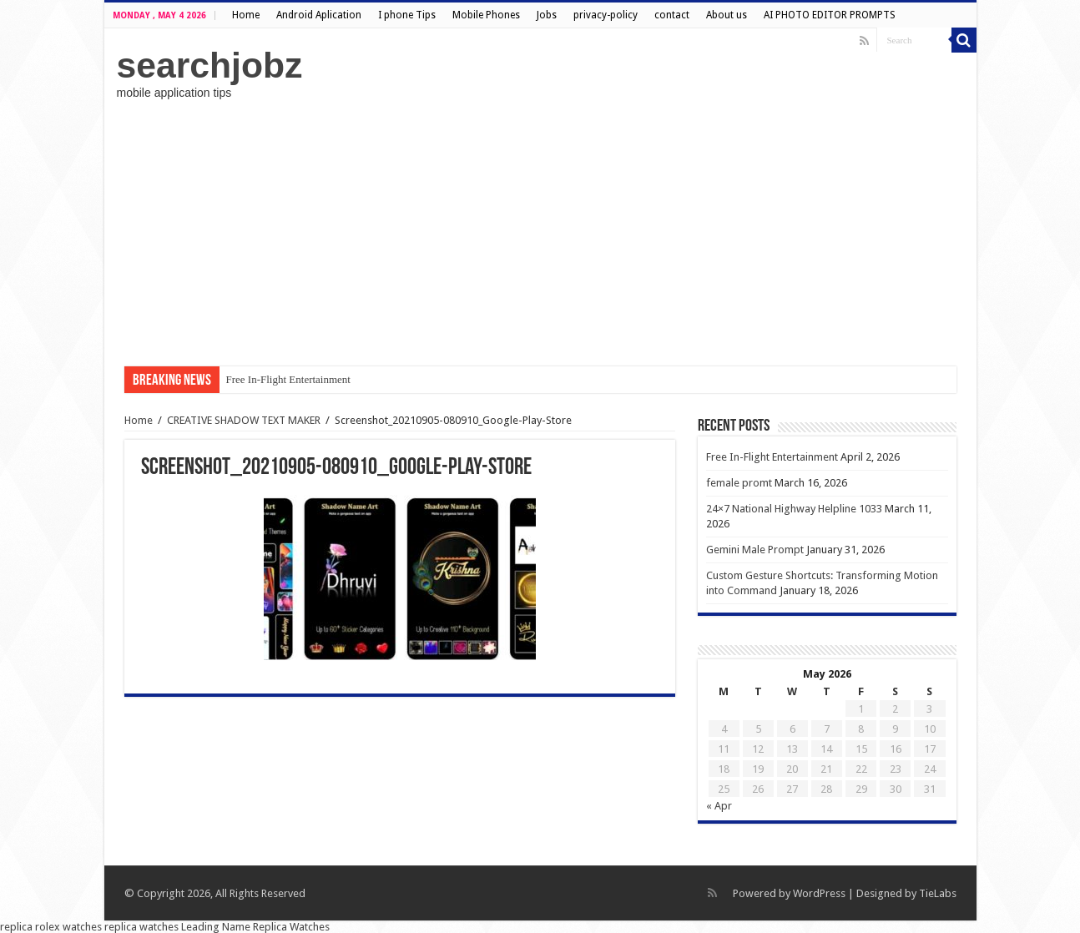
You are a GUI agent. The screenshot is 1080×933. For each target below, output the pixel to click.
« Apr (719, 805)
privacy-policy (605, 15)
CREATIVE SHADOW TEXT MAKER (243, 420)
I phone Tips (407, 15)
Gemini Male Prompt (755, 549)
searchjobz (210, 65)
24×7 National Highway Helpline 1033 (794, 508)
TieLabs (937, 893)
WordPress (819, 893)
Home (246, 15)
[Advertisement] (540, 233)
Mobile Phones (486, 15)
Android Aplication (318, 15)
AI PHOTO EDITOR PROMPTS (830, 15)
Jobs (547, 15)
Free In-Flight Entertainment (288, 379)
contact (671, 15)
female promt (739, 483)
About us (726, 15)
